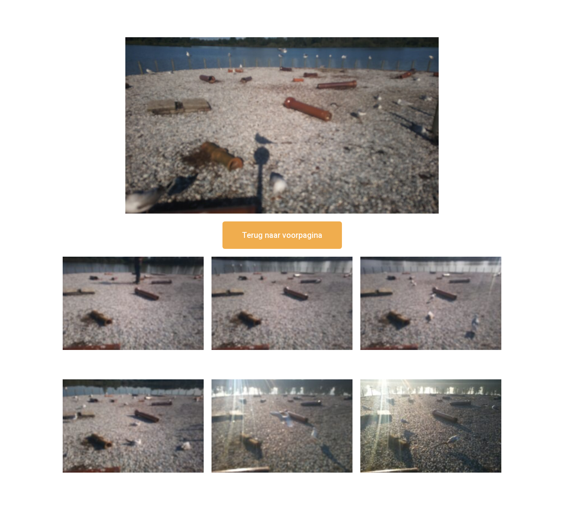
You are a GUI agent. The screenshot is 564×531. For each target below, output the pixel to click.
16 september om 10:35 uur (133, 479)
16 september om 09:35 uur (282, 479)
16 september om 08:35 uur (430, 479)
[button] (282, 235)
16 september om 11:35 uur (430, 356)
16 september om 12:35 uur (282, 356)
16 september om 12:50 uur (133, 356)
